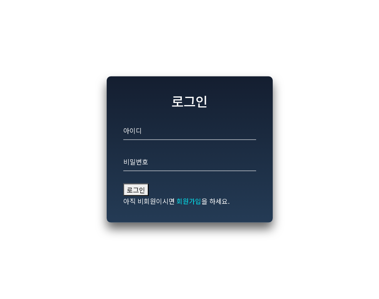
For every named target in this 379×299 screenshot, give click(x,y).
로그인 (136, 190)
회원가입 (188, 201)
